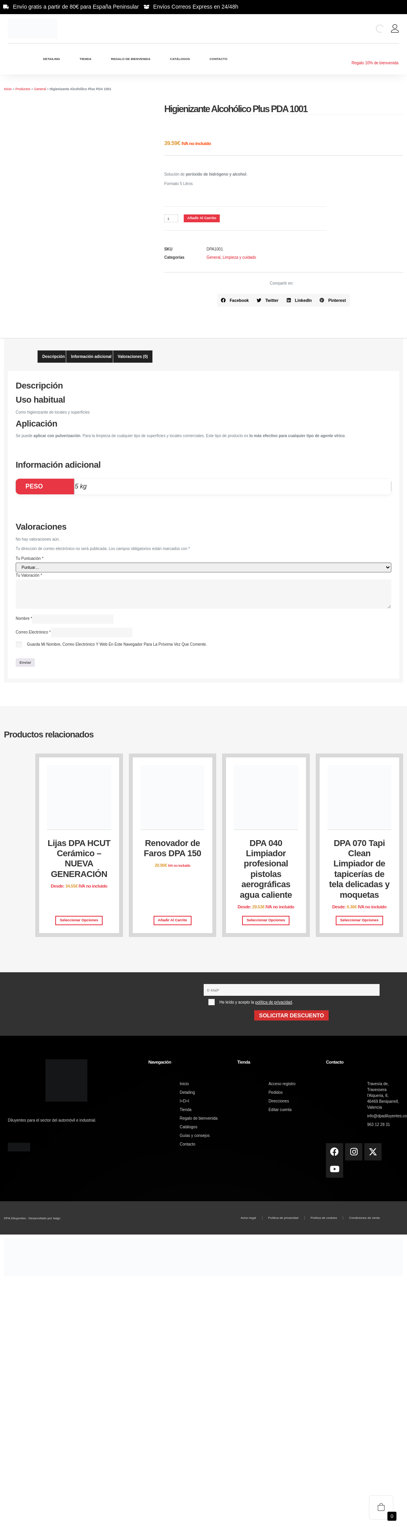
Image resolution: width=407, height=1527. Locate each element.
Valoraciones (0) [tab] (133, 356)
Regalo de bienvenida (130, 59)
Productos (22, 89)
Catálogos (180, 59)
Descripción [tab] (53, 356)
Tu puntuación (29, 558)
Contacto (218, 59)
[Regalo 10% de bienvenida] (375, 55)
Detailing (51, 59)
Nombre (24, 619)
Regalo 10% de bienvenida (374, 63)
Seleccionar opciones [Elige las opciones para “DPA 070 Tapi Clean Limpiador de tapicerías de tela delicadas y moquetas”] (359, 921)
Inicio (8, 89)
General (40, 89)
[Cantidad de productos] (171, 218)
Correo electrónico (33, 632)
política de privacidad (273, 1003)
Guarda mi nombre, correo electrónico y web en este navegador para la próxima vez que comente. (117, 645)
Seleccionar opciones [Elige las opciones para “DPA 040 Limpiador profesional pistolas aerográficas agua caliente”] (266, 921)
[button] (235, 300)
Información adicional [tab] (91, 356)
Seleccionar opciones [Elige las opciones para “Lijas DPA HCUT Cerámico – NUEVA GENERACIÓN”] (79, 921)
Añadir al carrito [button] (172, 921)
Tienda (85, 59)
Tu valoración (29, 575)
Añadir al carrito (202, 218)
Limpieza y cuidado (239, 258)
